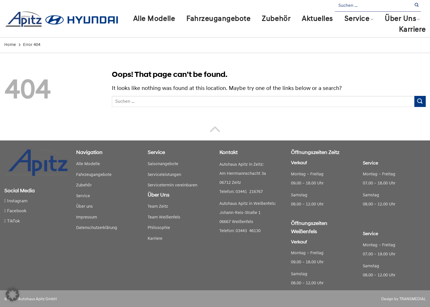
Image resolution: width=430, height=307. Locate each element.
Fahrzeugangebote (218, 19)
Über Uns (402, 19)
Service (358, 19)
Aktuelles (317, 19)
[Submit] (417, 6)
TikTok (12, 221)
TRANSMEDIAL (412, 299)
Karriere (412, 30)
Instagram (16, 201)
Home (10, 45)
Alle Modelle (154, 19)
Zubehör (276, 19)
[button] (12, 294)
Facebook (15, 211)
